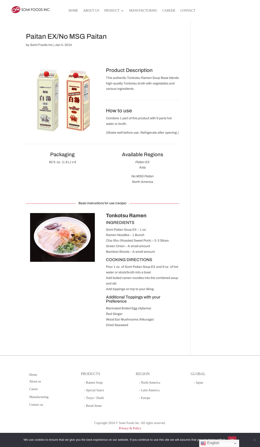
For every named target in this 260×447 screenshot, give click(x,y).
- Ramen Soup (93, 382)
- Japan (198, 382)
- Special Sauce (94, 390)
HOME (73, 10)
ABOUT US (91, 10)
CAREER (168, 10)
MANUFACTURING (143, 10)
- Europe (144, 398)
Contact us (36, 404)
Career (33, 389)
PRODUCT (111, 10)
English (210, 443)
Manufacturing (38, 397)
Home (33, 374)
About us (35, 381)
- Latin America (149, 390)
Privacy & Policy (130, 428)
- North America (149, 382)
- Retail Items (93, 406)
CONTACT (187, 10)
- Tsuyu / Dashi (94, 398)
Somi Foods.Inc (41, 45)
